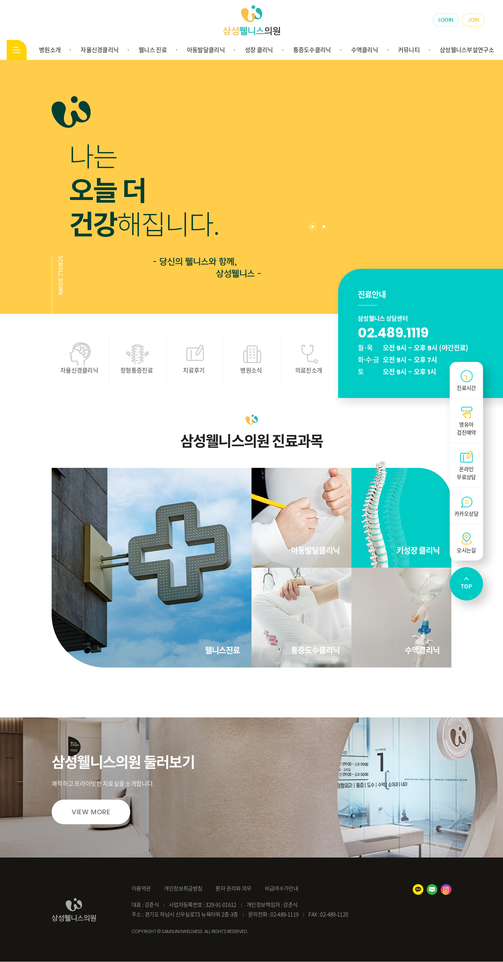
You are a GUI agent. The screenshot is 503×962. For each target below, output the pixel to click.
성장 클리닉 (259, 49)
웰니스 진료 (153, 49)
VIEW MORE (91, 812)
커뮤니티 (409, 49)
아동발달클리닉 (206, 49)
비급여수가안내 (281, 888)
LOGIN (445, 20)
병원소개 (50, 49)
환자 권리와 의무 (233, 888)
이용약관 (141, 888)
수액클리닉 (364, 49)
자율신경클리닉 (100, 49)
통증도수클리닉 (312, 49)
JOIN (473, 20)
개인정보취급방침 (183, 888)
